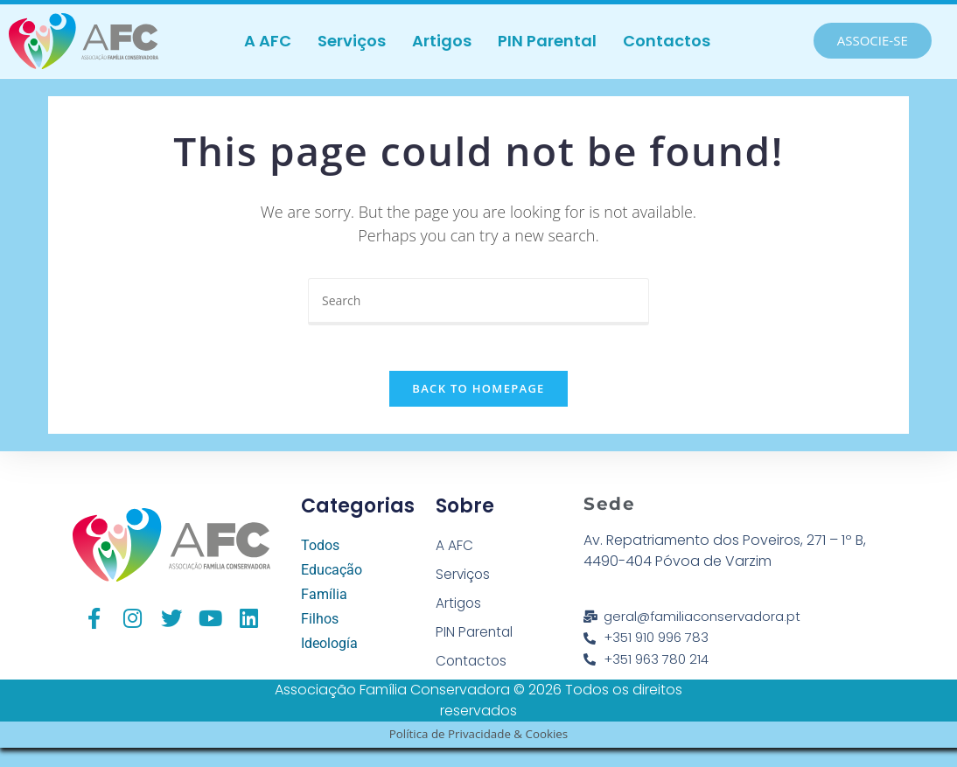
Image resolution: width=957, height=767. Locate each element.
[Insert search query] (478, 301)
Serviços (352, 41)
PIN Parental (547, 41)
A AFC (267, 41)
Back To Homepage (478, 396)
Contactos (666, 41)
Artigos (442, 41)
